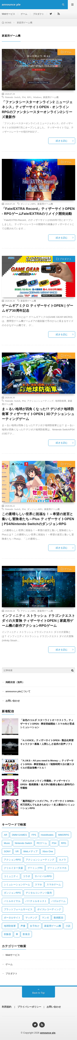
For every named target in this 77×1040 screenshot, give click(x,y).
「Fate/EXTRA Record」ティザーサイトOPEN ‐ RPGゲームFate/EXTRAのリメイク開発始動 (38, 211)
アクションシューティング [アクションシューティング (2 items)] (40, 859)
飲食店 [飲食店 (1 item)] (26, 934)
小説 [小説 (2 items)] (68, 926)
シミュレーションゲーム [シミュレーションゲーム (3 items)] (17, 884)
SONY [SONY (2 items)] (7, 851)
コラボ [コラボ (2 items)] (26, 876)
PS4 (23, 97)
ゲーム (24, 14)
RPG (29, 97)
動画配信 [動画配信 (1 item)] (58, 917)
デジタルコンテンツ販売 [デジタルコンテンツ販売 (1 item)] (39, 892)
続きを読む (62, 140)
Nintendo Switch (12, 97)
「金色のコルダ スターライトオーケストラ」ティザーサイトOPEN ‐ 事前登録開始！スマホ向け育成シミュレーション (47, 724)
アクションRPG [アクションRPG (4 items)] (12, 859)
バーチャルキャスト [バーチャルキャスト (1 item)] (36, 901)
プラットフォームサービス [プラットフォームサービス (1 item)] (18, 909)
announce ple (47, 1033)
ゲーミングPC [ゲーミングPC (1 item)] (35, 868)
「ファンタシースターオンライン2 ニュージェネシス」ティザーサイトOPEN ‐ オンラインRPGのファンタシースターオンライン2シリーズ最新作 (37, 109)
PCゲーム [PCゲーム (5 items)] (42, 843)
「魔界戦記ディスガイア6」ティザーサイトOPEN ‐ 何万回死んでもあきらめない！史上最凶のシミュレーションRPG (47, 805)
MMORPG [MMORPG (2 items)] (63, 834)
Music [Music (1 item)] (7, 843)
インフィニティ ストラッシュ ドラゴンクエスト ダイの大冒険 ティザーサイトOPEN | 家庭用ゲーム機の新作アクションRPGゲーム (38, 620)
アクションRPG (28, 611)
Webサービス (8, 14)
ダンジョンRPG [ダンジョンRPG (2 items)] (12, 892)
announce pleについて (18, 691)
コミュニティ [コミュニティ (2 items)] (11, 876)
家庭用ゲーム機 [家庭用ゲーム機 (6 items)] (52, 926)
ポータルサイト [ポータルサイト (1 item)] (12, 917)
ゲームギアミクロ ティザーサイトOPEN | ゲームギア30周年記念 (37, 308)
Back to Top (38, 992)
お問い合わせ (13, 700)
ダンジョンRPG (28, 204)
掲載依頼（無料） (15, 682)
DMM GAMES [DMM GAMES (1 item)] (19, 834)
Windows (37, 97)
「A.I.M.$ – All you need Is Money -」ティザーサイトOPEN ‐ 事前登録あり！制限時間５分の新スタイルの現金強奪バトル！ (47, 764)
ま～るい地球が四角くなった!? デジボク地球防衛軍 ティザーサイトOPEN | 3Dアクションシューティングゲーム (38, 414)
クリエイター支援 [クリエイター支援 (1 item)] (13, 868)
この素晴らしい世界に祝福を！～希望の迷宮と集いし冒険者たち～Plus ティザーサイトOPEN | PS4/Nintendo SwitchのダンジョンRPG (38, 519)
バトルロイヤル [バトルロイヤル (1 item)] (12, 901)
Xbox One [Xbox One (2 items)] (47, 851)
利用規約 (6, 1006)
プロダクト (38, 14)
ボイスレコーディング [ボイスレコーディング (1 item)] (49, 909)
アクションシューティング (40, 401)
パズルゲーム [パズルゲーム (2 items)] (58, 901)
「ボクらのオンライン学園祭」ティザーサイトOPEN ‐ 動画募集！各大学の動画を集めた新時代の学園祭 (47, 784)
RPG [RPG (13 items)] (63, 843)
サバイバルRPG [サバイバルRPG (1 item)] (43, 876)
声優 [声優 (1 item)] (23, 926)
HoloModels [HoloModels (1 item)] (47, 834)
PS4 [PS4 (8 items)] (54, 843)
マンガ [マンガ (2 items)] (45, 917)
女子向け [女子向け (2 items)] (34, 926)
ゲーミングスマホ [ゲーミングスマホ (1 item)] (57, 868)
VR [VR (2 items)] (17, 851)
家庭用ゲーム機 (50, 97)
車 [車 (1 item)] (17, 934)
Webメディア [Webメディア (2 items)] (30, 851)
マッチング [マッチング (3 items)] (31, 917)
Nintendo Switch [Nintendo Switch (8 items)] (23, 843)
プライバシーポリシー (29, 1006)
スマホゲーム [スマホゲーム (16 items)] (54, 884)
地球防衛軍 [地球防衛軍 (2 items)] (10, 926)
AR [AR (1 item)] (5, 834)
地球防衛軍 (60, 401)
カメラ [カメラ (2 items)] (62, 859)
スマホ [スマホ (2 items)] (38, 884)
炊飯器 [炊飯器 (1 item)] (7, 934)
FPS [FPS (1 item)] (34, 834)
